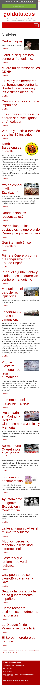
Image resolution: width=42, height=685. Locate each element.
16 (3, 652)
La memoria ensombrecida (12, 479)
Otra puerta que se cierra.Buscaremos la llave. (17, 578)
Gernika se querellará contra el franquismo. (18, 56)
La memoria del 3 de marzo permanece (17, 401)
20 (13, 652)
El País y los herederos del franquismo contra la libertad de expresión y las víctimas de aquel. (20, 86)
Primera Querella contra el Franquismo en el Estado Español (19, 259)
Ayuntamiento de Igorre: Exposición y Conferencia (12, 504)
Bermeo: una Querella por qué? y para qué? (11, 451)
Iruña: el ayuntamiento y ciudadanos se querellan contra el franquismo (20, 275)
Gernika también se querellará (16, 244)
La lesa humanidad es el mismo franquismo (20, 530)
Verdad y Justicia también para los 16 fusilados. (21, 132)
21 (16, 652)
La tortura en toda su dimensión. (11, 315)
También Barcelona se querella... (11, 147)
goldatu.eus (19, 14)
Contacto (25, 680)
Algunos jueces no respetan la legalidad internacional (17, 545)
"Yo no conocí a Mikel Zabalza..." (12, 188)
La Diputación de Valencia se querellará (18, 626)
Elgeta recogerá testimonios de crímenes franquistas (20, 611)
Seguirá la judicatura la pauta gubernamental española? (19, 595)
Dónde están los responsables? (14, 214)
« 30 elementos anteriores (9, 650)
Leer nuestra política (26, 2)
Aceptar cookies (19, 6)
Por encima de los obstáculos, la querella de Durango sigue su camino (21, 229)
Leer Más (5, 49)
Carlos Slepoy (12, 41)
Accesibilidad (17, 680)
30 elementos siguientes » (32, 650)
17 (6, 652)
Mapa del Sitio (7, 680)
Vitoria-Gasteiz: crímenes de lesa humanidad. (11, 369)
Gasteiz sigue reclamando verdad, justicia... (16, 561)
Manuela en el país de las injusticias (12, 292)
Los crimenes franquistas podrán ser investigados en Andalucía (20, 117)
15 (22, 650)
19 (10, 652)
